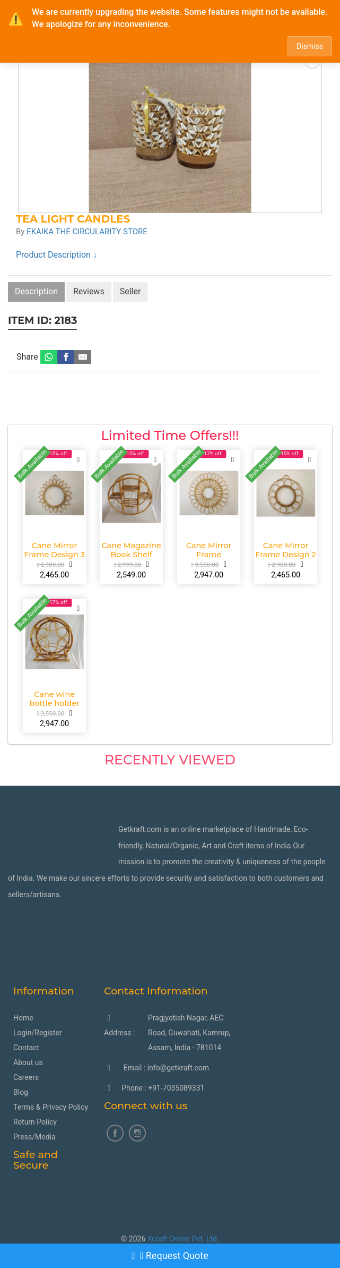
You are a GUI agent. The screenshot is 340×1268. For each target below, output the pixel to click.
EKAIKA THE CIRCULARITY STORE (87, 231)
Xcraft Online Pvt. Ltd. (183, 1239)
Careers (26, 1077)
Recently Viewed (170, 760)
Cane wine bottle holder (54, 699)
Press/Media (34, 1137)
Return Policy (35, 1122)
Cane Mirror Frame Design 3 (54, 550)
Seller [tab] (130, 291)
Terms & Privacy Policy (50, 1107)
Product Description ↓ (56, 255)
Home (23, 1018)
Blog (20, 1092)
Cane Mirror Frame (208, 550)
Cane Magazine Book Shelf (131, 550)
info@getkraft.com (178, 1067)
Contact (26, 1047)
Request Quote (170, 1255)
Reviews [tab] (88, 291)
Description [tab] (36, 291)
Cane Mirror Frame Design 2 (285, 550)
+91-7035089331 (176, 1088)
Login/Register (37, 1032)
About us (28, 1062)
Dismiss (310, 46)
